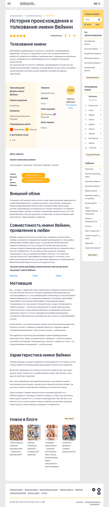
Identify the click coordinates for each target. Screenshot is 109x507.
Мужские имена (92, 186)
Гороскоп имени (92, 248)
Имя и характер (92, 231)
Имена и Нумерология (91, 220)
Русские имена (91, 49)
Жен (89, 24)
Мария (89, 115)
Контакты (79, 502)
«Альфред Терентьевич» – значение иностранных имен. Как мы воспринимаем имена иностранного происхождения (52, 454)
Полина (90, 148)
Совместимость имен (92, 237)
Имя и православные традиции (91, 211)
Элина (58, 275)
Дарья (89, 124)
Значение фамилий (18, 493)
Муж (97, 24)
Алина (89, 129)
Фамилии (89, 169)
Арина (89, 143)
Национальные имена (49, 490)
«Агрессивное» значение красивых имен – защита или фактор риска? (16, 448)
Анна (88, 110)
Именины (79, 490)
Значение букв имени (35, 180)
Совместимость (33, 175)
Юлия (35, 275)
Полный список (92, 78)
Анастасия (91, 105)
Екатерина (91, 138)
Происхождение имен (92, 175)
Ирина (89, 133)
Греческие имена (92, 63)
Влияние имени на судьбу (92, 197)
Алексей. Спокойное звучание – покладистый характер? (33, 448)
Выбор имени (91, 191)
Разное (88, 226)
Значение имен (16, 15)
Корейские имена (92, 53)
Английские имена (89, 42)
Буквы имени (91, 203)
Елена (89, 119)
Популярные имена (33, 15)
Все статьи (69, 419)
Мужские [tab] (93, 100)
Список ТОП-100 (93, 155)
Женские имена (92, 181)
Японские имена (91, 58)
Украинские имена (89, 69)
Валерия (13, 275)
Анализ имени (33, 493)
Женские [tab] (93, 96)
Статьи (44, 493)
